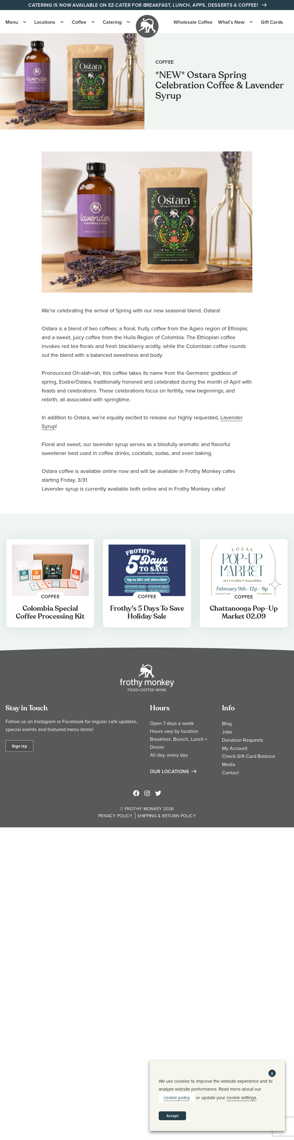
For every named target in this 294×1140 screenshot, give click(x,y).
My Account (234, 748)
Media (228, 764)
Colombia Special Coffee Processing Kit (50, 612)
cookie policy (177, 1097)
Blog (227, 723)
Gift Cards (272, 22)
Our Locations (169, 771)
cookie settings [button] (241, 1097)
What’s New (231, 22)
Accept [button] (172, 1116)
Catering (112, 22)
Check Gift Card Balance (248, 756)
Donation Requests (242, 740)
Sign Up (19, 746)
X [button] (272, 1073)
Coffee (79, 22)
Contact (230, 772)
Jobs (227, 731)
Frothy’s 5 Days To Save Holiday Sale (147, 612)
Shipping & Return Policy (166, 815)
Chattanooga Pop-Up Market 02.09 (244, 612)
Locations (44, 22)
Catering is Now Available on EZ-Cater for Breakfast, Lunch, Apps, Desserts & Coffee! (143, 5)
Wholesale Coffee (193, 22)
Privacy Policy (115, 815)
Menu (11, 22)
